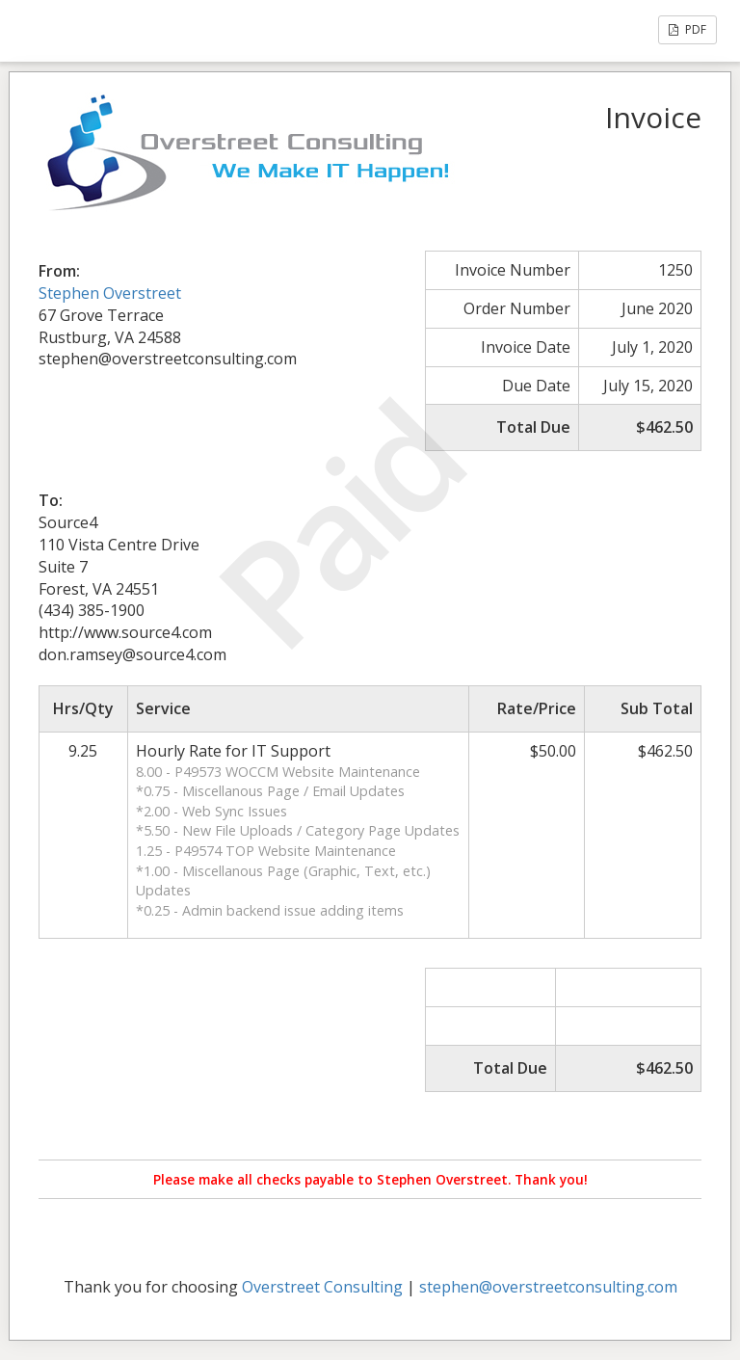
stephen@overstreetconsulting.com (548, 1286)
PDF (687, 29)
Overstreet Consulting (322, 1286)
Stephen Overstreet (110, 293)
